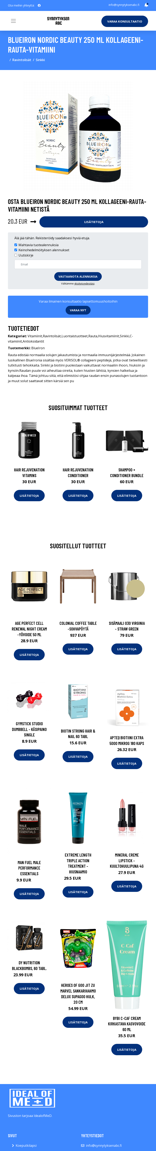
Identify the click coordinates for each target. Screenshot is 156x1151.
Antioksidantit (33, 341)
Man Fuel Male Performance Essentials (29, 868)
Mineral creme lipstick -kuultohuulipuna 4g (127, 860)
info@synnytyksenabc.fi (124, 5)
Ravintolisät (21, 60)
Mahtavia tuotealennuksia (38, 245)
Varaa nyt (78, 310)
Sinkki (40, 60)
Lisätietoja (93, 222)
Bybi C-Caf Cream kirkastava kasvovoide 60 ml (126, 1024)
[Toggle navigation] (13, 21)
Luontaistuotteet (75, 336)
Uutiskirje (25, 255)
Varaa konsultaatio (124, 21)
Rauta (92, 336)
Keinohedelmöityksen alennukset (43, 250)
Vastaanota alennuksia (78, 276)
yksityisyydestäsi (84, 283)
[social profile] (39, 5)
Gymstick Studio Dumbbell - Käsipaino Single (29, 729)
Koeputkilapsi (26, 1145)
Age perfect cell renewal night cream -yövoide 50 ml (29, 629)
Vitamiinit (35, 336)
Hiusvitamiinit (108, 336)
